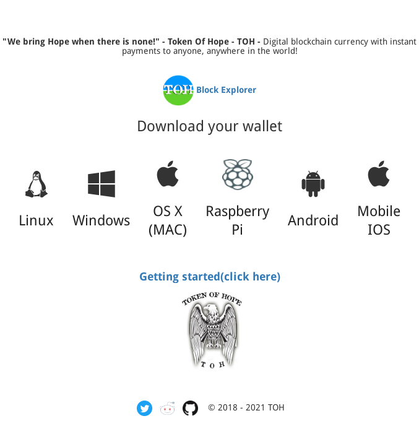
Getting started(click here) (209, 276)
